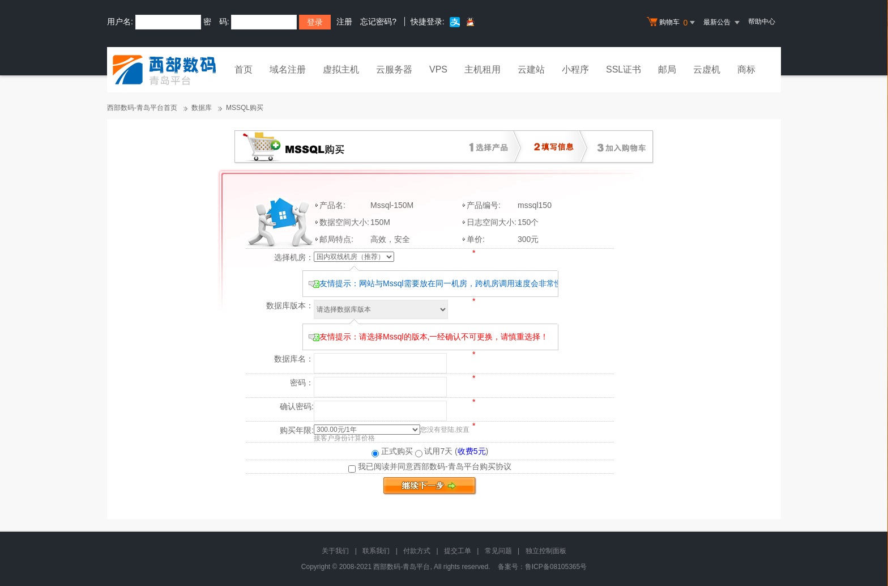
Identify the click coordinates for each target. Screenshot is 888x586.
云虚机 (706, 69)
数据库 (201, 108)
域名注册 (288, 69)
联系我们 (376, 551)
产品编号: (484, 205)
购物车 (672, 22)
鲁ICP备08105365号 (556, 567)
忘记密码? (378, 21)
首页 (243, 69)
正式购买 (392, 451)
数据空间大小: (344, 222)
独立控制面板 (546, 551)
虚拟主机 (341, 69)
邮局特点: (336, 239)
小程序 (575, 69)
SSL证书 (623, 69)
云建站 (531, 69)
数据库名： (294, 358)
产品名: (332, 205)
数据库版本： (290, 305)
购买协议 (495, 466)
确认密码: (297, 406)
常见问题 (498, 551)
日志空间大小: (491, 222)
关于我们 (335, 551)
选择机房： (294, 257)
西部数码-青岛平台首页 (142, 108)
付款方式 (416, 551)
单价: (476, 239)
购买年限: (297, 430)
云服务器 (394, 69)
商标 (746, 69)
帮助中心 (761, 22)
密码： (302, 382)
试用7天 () (452, 451)
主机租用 (482, 69)
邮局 (667, 69)
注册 (344, 21)
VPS (438, 69)
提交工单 (457, 551)
